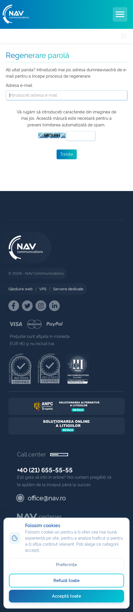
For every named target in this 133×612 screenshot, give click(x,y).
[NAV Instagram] (40, 305)
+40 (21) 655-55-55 (45, 470)
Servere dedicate (68, 289)
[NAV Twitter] (27, 305)
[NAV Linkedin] (54, 305)
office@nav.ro (47, 498)
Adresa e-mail (19, 85)
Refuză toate (66, 580)
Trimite (66, 154)
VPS (42, 289)
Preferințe (66, 564)
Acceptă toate (66, 596)
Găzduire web (20, 289)
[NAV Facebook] (13, 305)
